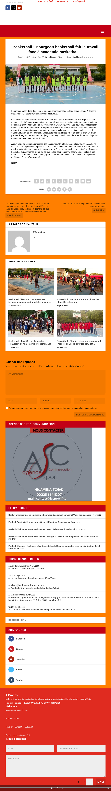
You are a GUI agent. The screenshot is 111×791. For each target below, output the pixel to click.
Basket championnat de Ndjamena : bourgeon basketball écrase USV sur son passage (49, 515)
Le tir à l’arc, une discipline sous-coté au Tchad (33, 578)
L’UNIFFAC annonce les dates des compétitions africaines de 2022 (43, 610)
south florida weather (18, 566)
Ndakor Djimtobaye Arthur (21, 585)
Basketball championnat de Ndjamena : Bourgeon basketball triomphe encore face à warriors (53, 536)
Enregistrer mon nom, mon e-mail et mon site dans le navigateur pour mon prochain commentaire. (53, 408)
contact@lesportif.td (21, 735)
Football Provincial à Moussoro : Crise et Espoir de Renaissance (39, 522)
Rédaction (31, 57)
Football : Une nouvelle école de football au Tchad (35, 588)
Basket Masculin (58, 57)
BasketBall (72, 57)
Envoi (100, 782)
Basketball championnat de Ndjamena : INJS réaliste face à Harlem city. (42, 529)
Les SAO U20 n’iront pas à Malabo (27, 568)
